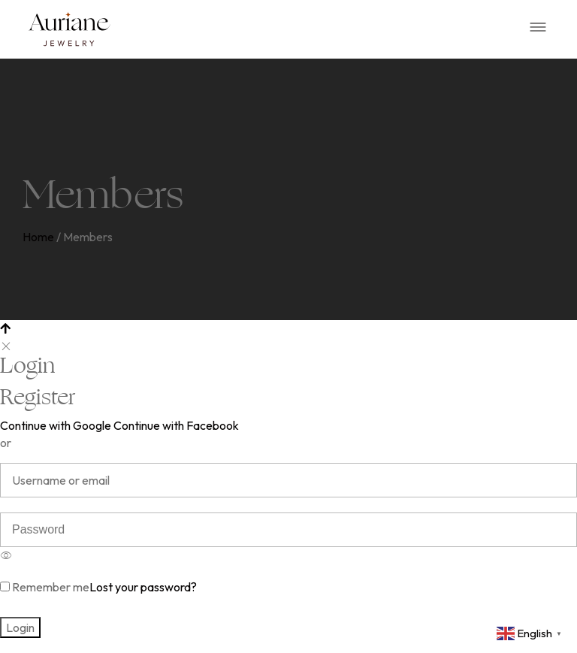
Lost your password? (143, 586)
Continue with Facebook (176, 425)
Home (38, 236)
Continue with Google (55, 425)
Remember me (44, 586)
